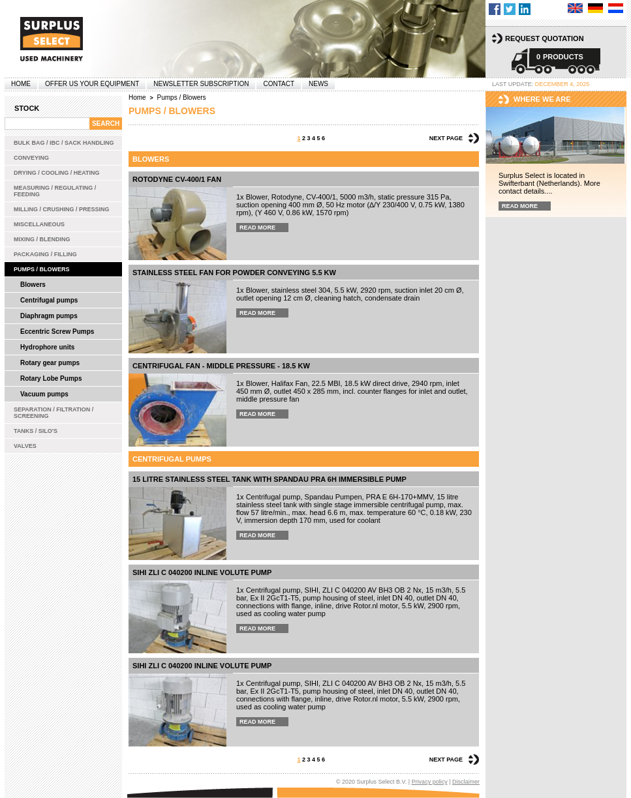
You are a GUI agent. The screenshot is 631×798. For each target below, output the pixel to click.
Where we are (542, 99)
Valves (25, 446)
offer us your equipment (92, 83)
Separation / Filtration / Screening (53, 412)
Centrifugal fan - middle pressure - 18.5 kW (221, 366)
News (318, 83)
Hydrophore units (47, 347)
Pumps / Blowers (42, 269)
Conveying (31, 158)
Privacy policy (430, 781)
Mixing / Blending (42, 239)
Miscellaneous (39, 224)
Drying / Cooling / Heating (57, 173)
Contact (278, 83)
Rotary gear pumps (50, 362)
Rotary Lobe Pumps (51, 378)
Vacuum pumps (44, 394)
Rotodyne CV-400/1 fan (176, 179)
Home (21, 83)
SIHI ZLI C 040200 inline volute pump (201, 572)
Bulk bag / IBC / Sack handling (64, 143)
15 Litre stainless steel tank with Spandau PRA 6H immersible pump (269, 479)
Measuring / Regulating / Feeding (55, 191)
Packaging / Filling (45, 254)
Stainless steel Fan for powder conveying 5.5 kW (234, 272)
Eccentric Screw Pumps (57, 331)
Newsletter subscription (201, 83)
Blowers (33, 284)
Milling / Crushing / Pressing (62, 209)
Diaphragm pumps (49, 315)
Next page (446, 138)
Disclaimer (466, 781)
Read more (257, 227)
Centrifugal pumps (49, 300)
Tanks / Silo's (35, 431)
